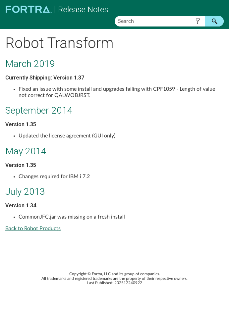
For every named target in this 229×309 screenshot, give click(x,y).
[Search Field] (169, 21)
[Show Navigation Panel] (220, 9)
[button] (197, 21)
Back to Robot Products (33, 228)
